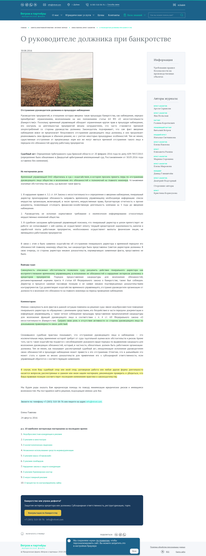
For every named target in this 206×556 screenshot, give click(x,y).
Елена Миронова (164, 166)
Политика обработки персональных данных (167, 546)
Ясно (134, 551)
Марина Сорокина (165, 159)
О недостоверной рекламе (36, 477)
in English (181, 5)
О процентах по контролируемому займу (45, 482)
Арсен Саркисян (163, 108)
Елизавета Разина (164, 151)
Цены (101, 15)
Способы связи (113, 4)
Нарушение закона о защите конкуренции (44, 466)
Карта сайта (180, 551)
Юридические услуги (78, 15)
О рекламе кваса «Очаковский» (39, 455)
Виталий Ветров (163, 130)
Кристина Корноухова (161, 197)
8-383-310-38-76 (98, 5)
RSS (167, 551)
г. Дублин (76, 4)
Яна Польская (162, 115)
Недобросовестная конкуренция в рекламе (45, 434)
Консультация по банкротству (44, 513)
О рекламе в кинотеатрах (36, 439)
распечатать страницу (34, 534)
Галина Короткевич (165, 122)
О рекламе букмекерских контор (39, 471)
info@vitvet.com (54, 5)
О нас (55, 15)
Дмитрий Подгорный (160, 182)
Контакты (114, 15)
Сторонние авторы (165, 188)
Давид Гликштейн (164, 173)
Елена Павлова (162, 144)
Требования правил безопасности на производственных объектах (165, 72)
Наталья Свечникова (166, 137)
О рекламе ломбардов (34, 461)
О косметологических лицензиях (39, 444)
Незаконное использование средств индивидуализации (51, 450)
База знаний (133, 15)
